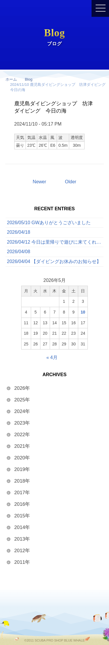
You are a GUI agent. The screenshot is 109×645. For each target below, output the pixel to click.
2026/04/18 (18, 232)
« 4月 (51, 357)
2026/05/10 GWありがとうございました (49, 222)
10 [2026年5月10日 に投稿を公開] (83, 312)
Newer (39, 181)
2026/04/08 (18, 251)
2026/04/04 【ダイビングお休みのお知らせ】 (54, 261)
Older (70, 181)
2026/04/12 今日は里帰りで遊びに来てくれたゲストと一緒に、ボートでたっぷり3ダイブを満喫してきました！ (55, 242)
